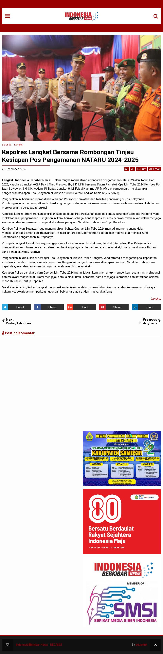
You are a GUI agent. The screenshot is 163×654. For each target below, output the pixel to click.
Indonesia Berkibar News (32, 644)
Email (154, 169)
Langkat (156, 298)
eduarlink (141, 644)
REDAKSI (56, 644)
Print (141, 169)
